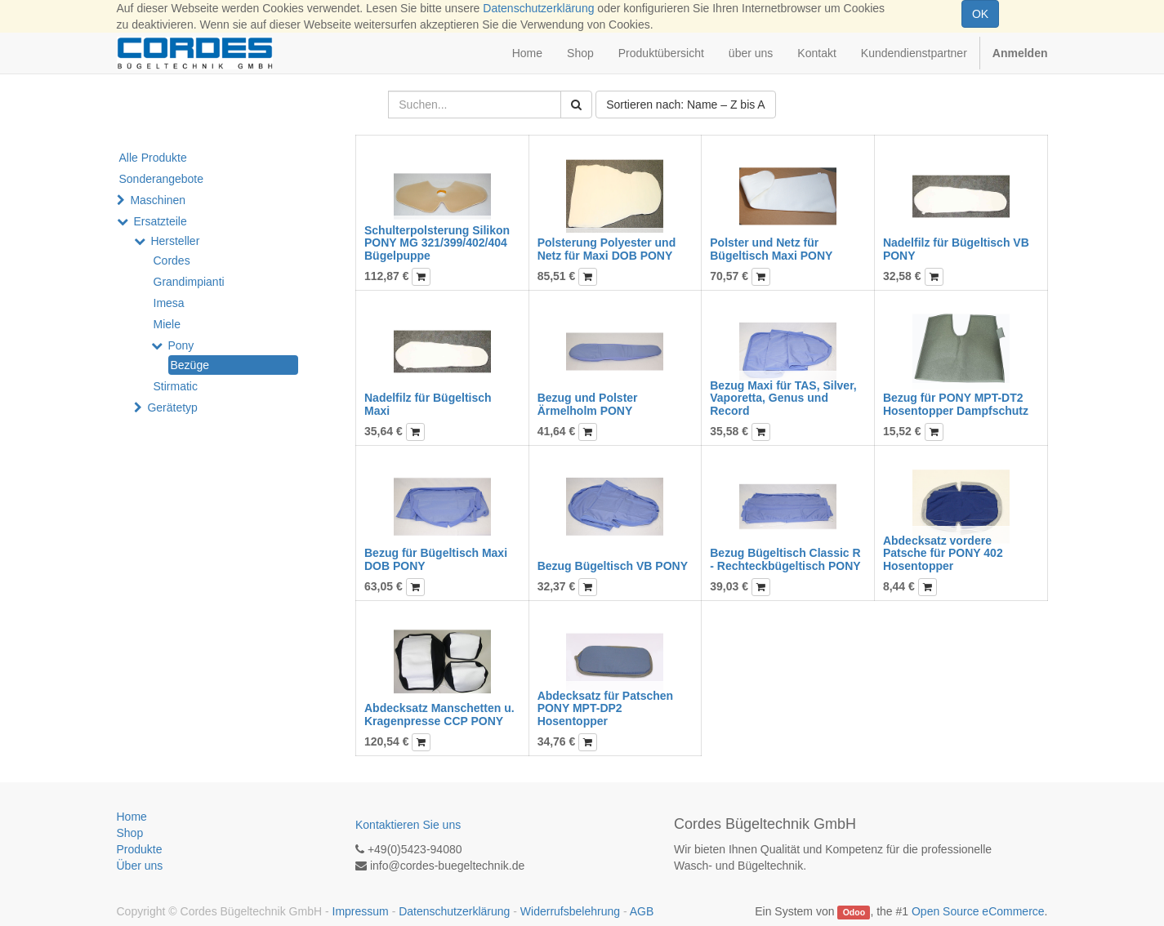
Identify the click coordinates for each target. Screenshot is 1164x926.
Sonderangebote (161, 178)
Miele (167, 324)
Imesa (169, 302)
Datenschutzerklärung (538, 8)
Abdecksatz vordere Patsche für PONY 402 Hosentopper (943, 553)
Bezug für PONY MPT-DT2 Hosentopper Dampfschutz (955, 403)
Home (132, 816)
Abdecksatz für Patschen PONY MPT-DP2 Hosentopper (605, 708)
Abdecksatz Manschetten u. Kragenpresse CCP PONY (439, 714)
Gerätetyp (172, 407)
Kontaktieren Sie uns (408, 824)
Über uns (140, 865)
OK (980, 13)
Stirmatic (176, 386)
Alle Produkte (153, 157)
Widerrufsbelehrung (570, 911)
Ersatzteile (159, 221)
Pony (180, 345)
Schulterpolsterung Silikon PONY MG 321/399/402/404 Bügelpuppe (437, 243)
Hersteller (174, 240)
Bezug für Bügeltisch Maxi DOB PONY (435, 559)
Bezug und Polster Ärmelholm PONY (587, 403)
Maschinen (157, 200)
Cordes (172, 260)
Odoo (854, 912)
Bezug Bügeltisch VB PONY (612, 565)
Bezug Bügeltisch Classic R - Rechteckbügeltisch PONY (785, 559)
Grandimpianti (189, 281)
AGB (642, 911)
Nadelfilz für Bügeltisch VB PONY (956, 248)
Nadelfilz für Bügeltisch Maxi (428, 403)
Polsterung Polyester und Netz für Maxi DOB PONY (606, 248)
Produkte (140, 849)
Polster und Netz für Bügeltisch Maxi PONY (771, 248)
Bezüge (190, 365)
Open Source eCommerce (978, 911)
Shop (130, 832)
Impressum (360, 911)
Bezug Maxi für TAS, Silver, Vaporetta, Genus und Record (783, 398)
